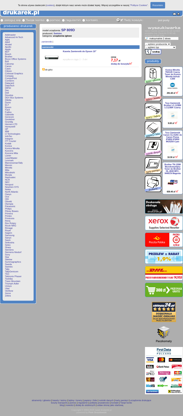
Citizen (8, 71)
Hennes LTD (11, 124)
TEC (7, 274)
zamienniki (47, 41)
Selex (8, 245)
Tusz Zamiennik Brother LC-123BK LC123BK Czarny (172, 105)
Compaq (9, 76)
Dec (7, 90)
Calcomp (9, 64)
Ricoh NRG (10, 225)
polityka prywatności (99, 403)
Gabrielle (9, 114)
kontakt (114, 403)
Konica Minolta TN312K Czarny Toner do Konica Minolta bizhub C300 (172, 74)
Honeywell (10, 126)
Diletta (8, 100)
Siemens (9, 250)
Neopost (9, 184)
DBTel (8, 88)
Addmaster (10, 35)
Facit (7, 109)
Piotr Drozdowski (97, 412)
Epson (8, 107)
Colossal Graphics (14, 73)
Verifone (9, 291)
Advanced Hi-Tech (14, 37)
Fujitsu (8, 112)
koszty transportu (59, 403)
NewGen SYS (12, 187)
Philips (8, 208)
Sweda (8, 264)
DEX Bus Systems (14, 97)
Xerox (8, 293)
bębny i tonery (75, 400)
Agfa (7, 39)
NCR (7, 180)
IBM (7, 131)
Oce (7, 196)
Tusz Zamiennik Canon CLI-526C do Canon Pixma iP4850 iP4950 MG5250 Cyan (172, 137)
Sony (7, 254)
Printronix (9, 218)
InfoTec (8, 136)
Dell (7, 93)
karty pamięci (122, 400)
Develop (9, 95)
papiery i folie (90, 400)
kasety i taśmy (59, 400)
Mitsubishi (10, 172)
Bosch (8, 54)
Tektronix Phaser (13, 276)
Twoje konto (126, 403)
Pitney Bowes (12, 211)
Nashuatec (10, 177)
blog (62, 405)
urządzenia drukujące (140, 400)
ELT (7, 105)
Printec (8, 216)
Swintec (9, 266)
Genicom (9, 117)
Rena (7, 221)
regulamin (83, 403)
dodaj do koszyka (121, 64)
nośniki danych (106, 400)
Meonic (8, 165)
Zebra (8, 295)
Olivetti (8, 201)
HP (6, 129)
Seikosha (9, 242)
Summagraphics (13, 262)
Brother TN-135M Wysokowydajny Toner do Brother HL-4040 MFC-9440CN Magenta (172, 168)
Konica (8, 146)
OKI (7, 199)
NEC (7, 182)
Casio (8, 68)
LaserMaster (11, 158)
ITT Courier (10, 141)
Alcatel (8, 44)
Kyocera (9, 151)
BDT (7, 52)
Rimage (9, 228)
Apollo (8, 47)
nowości (70, 405)
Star (7, 257)
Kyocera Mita (11, 153)
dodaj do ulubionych (85, 405)
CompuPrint (11, 78)
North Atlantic (11, 192)
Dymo (8, 102)
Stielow (8, 259)
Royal (8, 230)
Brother (8, 56)
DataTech (9, 85)
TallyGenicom (11, 271)
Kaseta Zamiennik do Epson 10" (80, 51)
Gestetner (10, 119)
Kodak (8, 143)
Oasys (8, 194)
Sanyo (8, 237)
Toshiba (9, 279)
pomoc (73, 403)
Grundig (9, 122)
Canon (8, 66)
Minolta (8, 167)
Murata (8, 175)
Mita (7, 170)
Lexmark (9, 160)
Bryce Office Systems (15, 59)
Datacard (9, 83)
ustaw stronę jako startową (110, 405)
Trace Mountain (12, 281)
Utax (7, 288)
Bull (7, 61)
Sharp (8, 247)
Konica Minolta (12, 148)
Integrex (9, 138)
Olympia (9, 204)
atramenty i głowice (41, 400)
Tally (7, 269)
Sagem (8, 233)
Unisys (8, 286)
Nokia (8, 189)
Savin (8, 240)
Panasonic (10, 206)
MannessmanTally (14, 163)
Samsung (9, 235)
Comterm (9, 80)
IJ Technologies (12, 134)
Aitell (7, 42)
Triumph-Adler (12, 283)
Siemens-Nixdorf (13, 252)
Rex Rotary (10, 223)
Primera (9, 213)
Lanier (8, 155)
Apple (8, 49)
